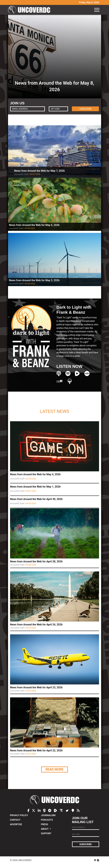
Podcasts (47, 819)
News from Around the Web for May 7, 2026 (39, 170)
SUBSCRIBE (85, 108)
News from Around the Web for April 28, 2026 (36, 561)
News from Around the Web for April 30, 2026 (36, 499)
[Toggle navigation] (97, 9)
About (45, 828)
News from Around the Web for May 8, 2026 (54, 86)
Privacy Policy (19, 815)
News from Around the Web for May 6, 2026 (34, 225)
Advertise (16, 824)
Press (44, 824)
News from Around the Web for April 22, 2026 (36, 750)
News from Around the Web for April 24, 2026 (36, 624)
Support (46, 833)
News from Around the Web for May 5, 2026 (34, 280)
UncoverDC (30, 10)
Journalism (48, 815)
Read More (54, 769)
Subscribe (85, 844)
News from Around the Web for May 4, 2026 (35, 474)
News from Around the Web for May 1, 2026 (35, 486)
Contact (15, 819)
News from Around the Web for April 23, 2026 (36, 687)
